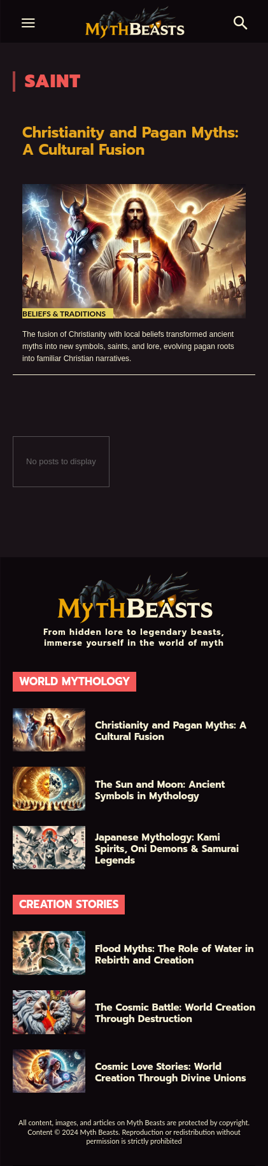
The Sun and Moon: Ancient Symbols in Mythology (160, 790)
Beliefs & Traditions (64, 313)
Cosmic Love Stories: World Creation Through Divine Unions (170, 1072)
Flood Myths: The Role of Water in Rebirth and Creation (174, 954)
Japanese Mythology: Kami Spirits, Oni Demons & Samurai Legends (167, 848)
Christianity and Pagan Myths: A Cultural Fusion (130, 141)
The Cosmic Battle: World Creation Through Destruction (175, 1013)
